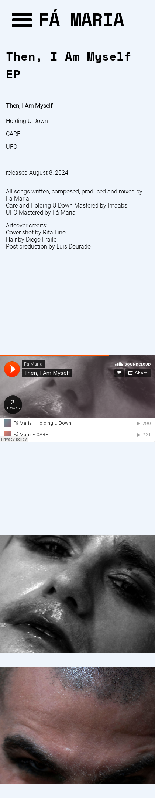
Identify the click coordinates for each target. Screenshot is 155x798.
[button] (21, 19)
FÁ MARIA (81, 19)
